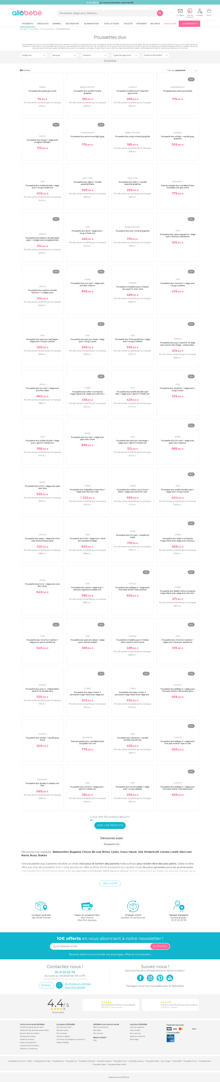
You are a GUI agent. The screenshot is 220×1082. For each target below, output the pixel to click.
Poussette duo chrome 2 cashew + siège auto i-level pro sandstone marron (178, 642)
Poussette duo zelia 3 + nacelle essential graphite (133, 183)
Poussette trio (111, 844)
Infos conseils (135, 1030)
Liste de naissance (137, 1027)
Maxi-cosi (186, 851)
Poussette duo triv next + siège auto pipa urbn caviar (87, 438)
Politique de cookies (28, 1036)
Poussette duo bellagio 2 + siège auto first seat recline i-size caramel (133, 588)
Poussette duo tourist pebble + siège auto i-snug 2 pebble (132, 788)
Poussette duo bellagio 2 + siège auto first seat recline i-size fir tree (178, 742)
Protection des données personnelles (34, 1030)
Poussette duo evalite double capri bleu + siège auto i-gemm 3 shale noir (133, 393)
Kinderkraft (151, 851)
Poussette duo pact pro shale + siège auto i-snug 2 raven (87, 340)
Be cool (96, 851)
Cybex (115, 851)
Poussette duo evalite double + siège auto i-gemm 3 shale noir (42, 441)
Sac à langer (166, 1061)
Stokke (42, 855)
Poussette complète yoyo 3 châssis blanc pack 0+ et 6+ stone (132, 641)
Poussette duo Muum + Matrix (20, 1061)
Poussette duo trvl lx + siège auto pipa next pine (42, 487)
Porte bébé (177, 1061)
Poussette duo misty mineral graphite (132, 136)
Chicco (86, 851)
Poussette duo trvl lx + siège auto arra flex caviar (42, 585)
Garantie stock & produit (29, 1046)
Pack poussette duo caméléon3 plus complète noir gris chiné (177, 186)
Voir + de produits (110, 825)
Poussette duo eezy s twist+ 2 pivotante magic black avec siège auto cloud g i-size (132, 694)
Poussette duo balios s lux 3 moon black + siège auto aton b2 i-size (132, 490)
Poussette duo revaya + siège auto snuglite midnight (42, 141)
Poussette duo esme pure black (177, 91)
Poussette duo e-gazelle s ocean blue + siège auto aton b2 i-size (87, 490)
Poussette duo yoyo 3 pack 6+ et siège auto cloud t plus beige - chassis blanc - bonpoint (177, 345)
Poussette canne (120, 1061)
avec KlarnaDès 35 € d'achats (87, 911)
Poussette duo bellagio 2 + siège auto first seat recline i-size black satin (178, 788)
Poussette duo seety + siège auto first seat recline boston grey (42, 539)
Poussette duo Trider (42, 1061)
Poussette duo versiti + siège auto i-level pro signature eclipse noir (87, 588)
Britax (106, 851)
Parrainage (134, 1039)
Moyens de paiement (28, 1043)
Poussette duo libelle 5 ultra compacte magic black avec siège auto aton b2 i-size (177, 593)
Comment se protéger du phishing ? (71, 1039)
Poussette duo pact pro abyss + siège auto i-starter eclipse (87, 641)
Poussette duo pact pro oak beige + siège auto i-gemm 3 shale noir (132, 441)
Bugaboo (75, 851)
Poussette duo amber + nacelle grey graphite (177, 137)
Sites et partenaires (100, 1027)
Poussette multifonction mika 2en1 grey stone (132, 92)
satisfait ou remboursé (133, 909)
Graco (124, 851)
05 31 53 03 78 (178, 920)
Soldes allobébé (63, 1043)
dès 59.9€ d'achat (41, 911)
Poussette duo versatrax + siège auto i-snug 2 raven (177, 389)
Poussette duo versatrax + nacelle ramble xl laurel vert (132, 739)
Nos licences (98, 1033)
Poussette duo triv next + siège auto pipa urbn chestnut (177, 441)
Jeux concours (135, 1033)
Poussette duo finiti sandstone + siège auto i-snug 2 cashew (132, 340)
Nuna (33, 855)
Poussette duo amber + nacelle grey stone (42, 739)
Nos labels (97, 1030)
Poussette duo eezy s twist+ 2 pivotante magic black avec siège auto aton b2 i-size (87, 694)
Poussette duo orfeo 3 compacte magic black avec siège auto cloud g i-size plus (177, 540)
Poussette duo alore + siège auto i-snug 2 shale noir (87, 232)
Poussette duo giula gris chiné (42, 91)
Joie (140, 851)
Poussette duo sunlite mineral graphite (87, 92)
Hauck (133, 851)
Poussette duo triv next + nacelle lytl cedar (132, 536)
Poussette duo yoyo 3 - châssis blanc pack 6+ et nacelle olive (42, 690)
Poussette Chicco (190, 1061)
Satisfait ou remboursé (28, 1049)
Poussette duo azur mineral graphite (132, 231)
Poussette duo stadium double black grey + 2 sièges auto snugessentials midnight (42, 240)
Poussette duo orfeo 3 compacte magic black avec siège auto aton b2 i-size (87, 394)
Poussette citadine (104, 1061)
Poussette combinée (87, 1061)
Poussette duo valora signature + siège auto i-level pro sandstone (177, 235)
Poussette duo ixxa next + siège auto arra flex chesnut (87, 284)
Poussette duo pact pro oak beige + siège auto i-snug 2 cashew (42, 340)
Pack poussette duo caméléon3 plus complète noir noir (87, 742)
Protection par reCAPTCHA (118, 1077)
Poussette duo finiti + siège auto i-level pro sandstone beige (87, 539)
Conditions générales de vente (32, 1027)
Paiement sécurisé (175, 1025)
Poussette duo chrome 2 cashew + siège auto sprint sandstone (42, 641)
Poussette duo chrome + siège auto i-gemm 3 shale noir (87, 788)
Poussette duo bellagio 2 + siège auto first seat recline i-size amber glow (178, 690)
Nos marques (62, 1033)
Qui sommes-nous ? (64, 1027)
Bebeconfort (61, 851)
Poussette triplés (152, 1061)
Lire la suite (110, 883)
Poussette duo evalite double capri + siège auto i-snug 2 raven (177, 490)
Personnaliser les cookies (29, 1033)
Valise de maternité (137, 1036)
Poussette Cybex (99, 1065)
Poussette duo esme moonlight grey (87, 136)
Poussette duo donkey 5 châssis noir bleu (42, 784)
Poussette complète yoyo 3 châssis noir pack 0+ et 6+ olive (132, 288)
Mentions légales (63, 1036)
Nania (25, 855)
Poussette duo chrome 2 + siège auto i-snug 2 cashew (178, 284)
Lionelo (164, 851)
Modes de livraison (27, 1039)
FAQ (94, 1040)
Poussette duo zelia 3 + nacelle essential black (87, 183)
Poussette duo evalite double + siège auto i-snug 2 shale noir (42, 186)
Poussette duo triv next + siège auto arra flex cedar (42, 389)
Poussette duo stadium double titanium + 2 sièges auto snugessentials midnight (42, 292)
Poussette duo (58, 1061)
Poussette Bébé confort (117, 1065)
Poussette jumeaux (136, 1061)
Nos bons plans (62, 1030)
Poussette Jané (205, 1061)
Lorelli (174, 851)
